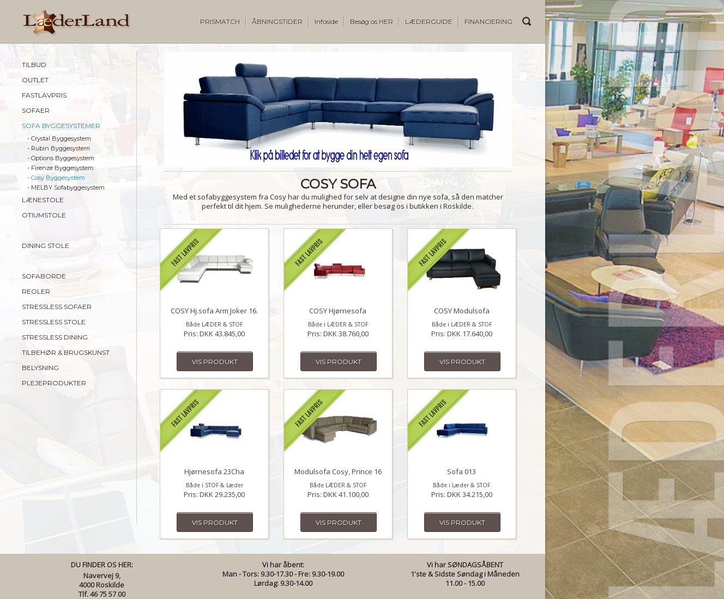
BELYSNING (40, 368)
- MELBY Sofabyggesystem (66, 187)
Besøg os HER (371, 21)
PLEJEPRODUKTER (54, 383)
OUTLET (35, 80)
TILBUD (34, 64)
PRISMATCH (220, 21)
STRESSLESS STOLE (54, 322)
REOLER (36, 291)
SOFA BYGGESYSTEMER (61, 126)
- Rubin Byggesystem (58, 148)
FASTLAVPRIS (44, 95)
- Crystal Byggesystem (59, 138)
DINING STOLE (45, 245)
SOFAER (36, 110)
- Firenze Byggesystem (60, 168)
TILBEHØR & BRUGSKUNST (66, 352)
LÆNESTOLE (43, 200)
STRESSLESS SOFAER (57, 306)
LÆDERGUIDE (428, 21)
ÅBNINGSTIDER (277, 21)
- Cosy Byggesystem (56, 177)
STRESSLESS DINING (55, 337)
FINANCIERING (488, 21)
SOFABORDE (44, 276)
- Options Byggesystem (60, 158)
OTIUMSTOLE (44, 215)
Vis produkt (215, 362)
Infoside (326, 21)
